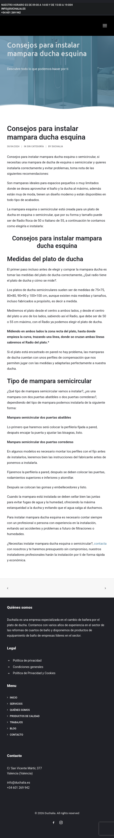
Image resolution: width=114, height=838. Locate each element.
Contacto (16, 734)
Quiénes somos (20, 710)
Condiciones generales (28, 667)
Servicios (16, 703)
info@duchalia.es (18, 782)
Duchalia (57, 146)
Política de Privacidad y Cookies (34, 673)
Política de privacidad (27, 660)
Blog (13, 728)
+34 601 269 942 (18, 787)
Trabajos (16, 722)
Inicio (13, 697)
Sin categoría (35, 146)
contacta (100, 544)
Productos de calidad (24, 716)
